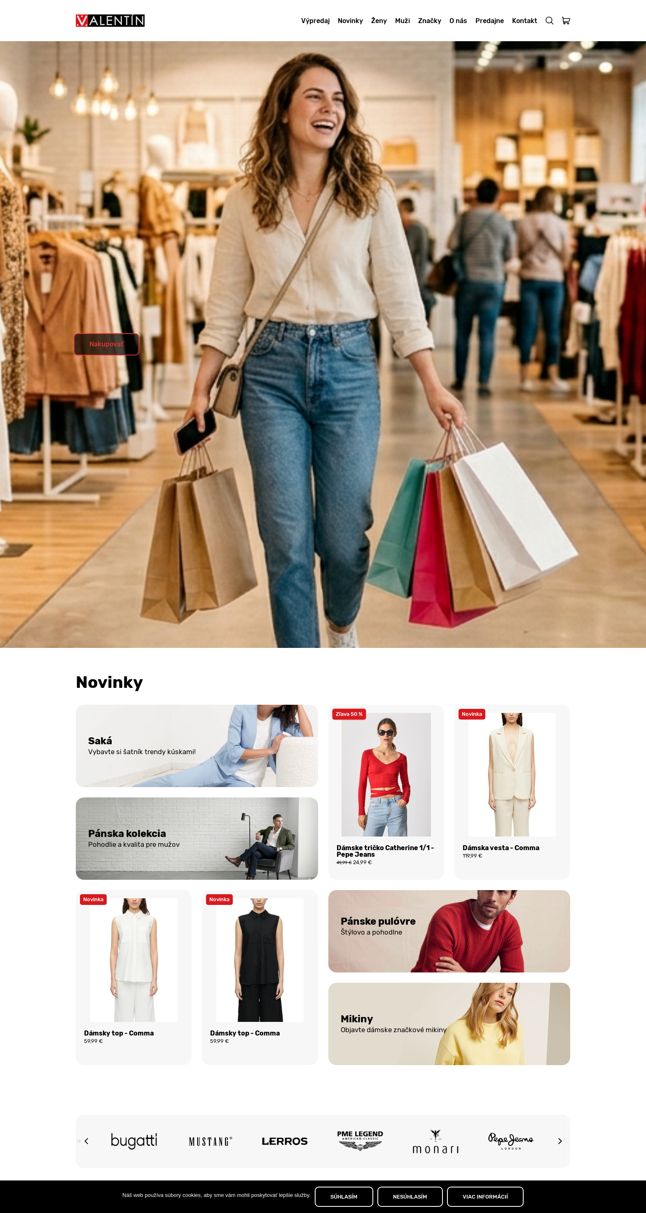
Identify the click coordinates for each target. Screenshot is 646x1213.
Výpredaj (315, 21)
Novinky (350, 21)
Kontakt (524, 21)
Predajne (489, 21)
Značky (429, 21)
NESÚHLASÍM (410, 1197)
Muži (402, 21)
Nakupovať (106, 344)
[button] (86, 1141)
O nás (458, 21)
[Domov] (110, 20)
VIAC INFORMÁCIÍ (485, 1197)
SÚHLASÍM (344, 1197)
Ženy (379, 21)
